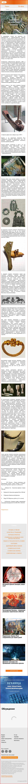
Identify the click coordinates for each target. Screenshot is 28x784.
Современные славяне (14, 553)
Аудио (3, 737)
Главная (7, 9)
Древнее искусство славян (16, 9)
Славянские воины (14, 551)
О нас (15, 735)
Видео (3, 735)
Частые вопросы (19, 738)
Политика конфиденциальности (7, 776)
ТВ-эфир (21, 6)
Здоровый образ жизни (14, 546)
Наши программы (6, 738)
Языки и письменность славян (14, 541)
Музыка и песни (14, 530)
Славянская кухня (14, 548)
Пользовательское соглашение (6, 775)
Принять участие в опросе (9, 757)
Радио (7, 6)
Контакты (16, 740)
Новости (3, 742)
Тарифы (16, 737)
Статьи (3, 740)
